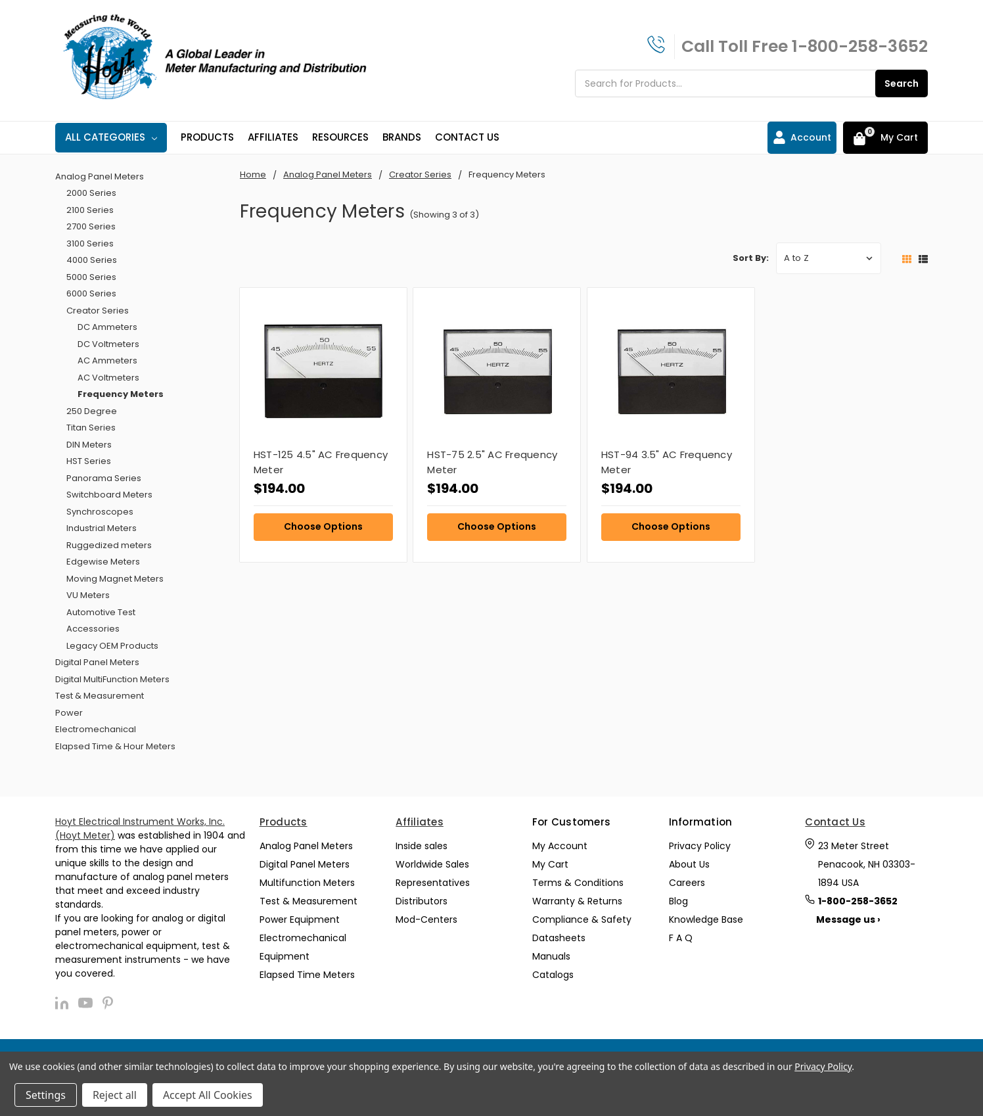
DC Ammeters (107, 327)
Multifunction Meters (307, 882)
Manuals (551, 956)
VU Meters (88, 595)
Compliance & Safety (581, 919)
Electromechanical (95, 729)
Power (69, 713)
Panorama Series (103, 478)
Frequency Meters (121, 394)
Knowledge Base (706, 919)
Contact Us (467, 137)
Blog (678, 901)
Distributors (421, 901)
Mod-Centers (426, 919)
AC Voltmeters (108, 377)
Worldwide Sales (432, 864)
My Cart (550, 864)
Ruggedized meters (109, 545)
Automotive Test (100, 612)
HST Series (88, 461)
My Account (559, 845)
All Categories (111, 137)
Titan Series (91, 427)
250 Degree (91, 411)
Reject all (115, 1095)
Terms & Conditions (578, 882)
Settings (46, 1095)
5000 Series (91, 277)
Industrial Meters (101, 528)
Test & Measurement (99, 695)
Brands (401, 137)
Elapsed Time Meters (307, 974)
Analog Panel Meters (99, 176)
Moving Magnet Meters (115, 578)
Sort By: (751, 258)
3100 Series (90, 243)
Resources (340, 137)
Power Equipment (300, 919)
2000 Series (91, 193)
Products (207, 137)
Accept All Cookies (207, 1095)
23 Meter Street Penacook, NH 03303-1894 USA (866, 864)
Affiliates (273, 137)
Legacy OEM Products (112, 645)
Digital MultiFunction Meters (112, 679)
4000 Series (91, 260)
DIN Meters (89, 444)
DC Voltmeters (108, 344)
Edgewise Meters (103, 561)
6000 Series (91, 293)
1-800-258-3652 (860, 46)
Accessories (93, 628)
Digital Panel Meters (97, 662)
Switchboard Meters (109, 494)
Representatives (433, 882)
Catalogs (553, 974)
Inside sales (421, 845)
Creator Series (97, 310)
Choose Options (323, 526)
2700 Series (91, 226)
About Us (689, 864)
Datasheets (558, 937)
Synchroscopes (99, 511)
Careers (687, 882)
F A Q (681, 937)
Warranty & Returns (577, 901)
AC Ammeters (107, 360)
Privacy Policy (700, 845)
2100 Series (90, 210)
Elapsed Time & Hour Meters (115, 746)
